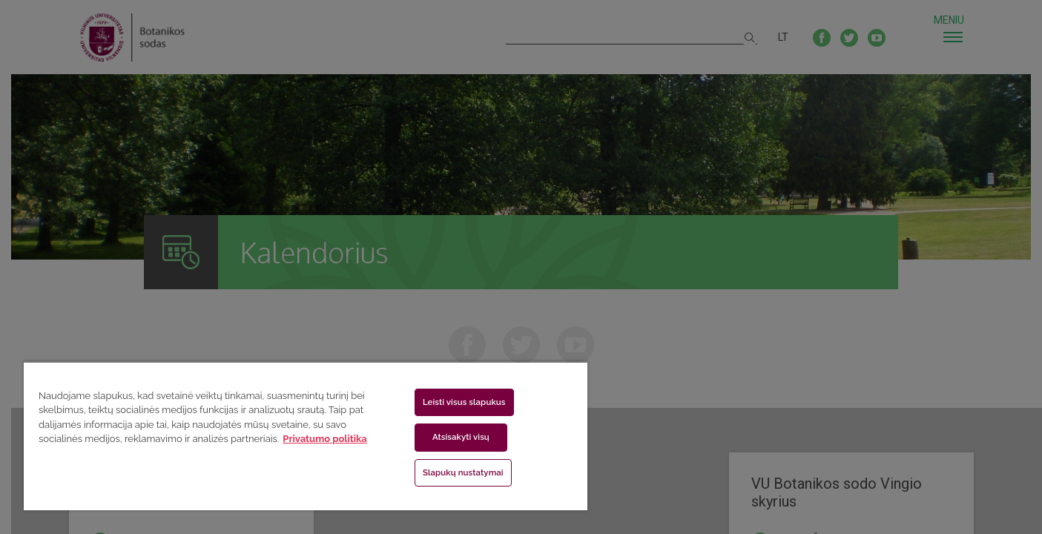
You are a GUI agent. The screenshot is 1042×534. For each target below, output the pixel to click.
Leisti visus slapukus (464, 402)
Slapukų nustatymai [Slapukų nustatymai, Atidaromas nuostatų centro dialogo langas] (463, 472)
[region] (305, 435)
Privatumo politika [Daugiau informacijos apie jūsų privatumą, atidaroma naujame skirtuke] (324, 438)
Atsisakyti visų (460, 437)
